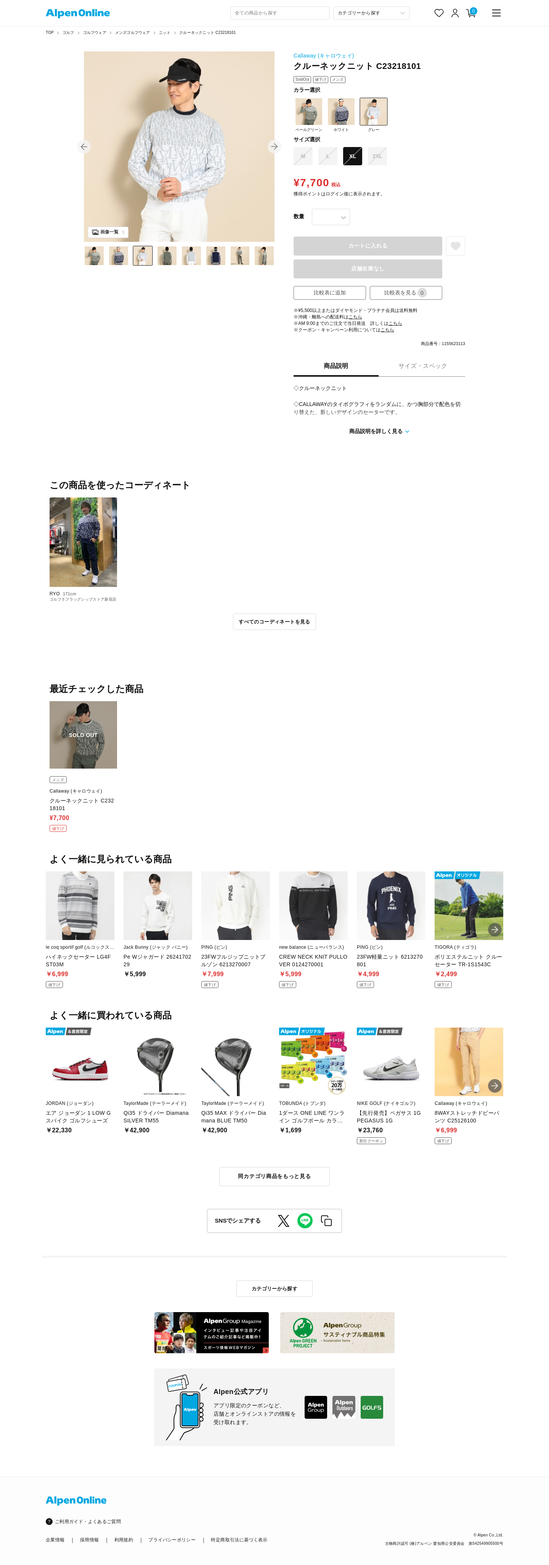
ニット (165, 32)
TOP (50, 32)
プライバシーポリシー (172, 1540)
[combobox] (279, 13)
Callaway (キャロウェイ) (324, 56)
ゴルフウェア (94, 32)
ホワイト (341, 115)
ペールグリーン (309, 115)
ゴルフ (68, 32)
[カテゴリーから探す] (371, 13)
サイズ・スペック (422, 366)
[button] (84, 146)
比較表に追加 (330, 292)
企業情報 (55, 1540)
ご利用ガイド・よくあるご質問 (88, 1521)
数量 (299, 216)
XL (352, 156)
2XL (377, 156)
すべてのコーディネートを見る (274, 622)
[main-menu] (496, 13)
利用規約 (123, 1540)
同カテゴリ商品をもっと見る (274, 1176)
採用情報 (89, 1540)
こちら (355, 317)
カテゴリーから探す (275, 1289)
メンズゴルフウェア (132, 32)
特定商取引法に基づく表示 (239, 1540)
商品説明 (336, 366)
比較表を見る (405, 292)
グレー (374, 115)
